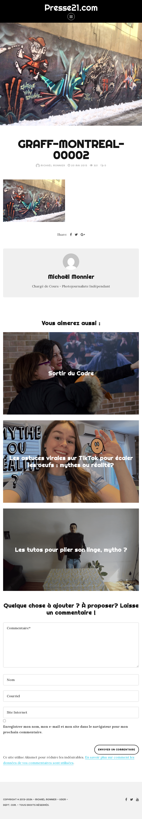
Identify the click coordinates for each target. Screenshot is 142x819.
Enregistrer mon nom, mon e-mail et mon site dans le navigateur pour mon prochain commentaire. (65, 729)
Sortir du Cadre (71, 373)
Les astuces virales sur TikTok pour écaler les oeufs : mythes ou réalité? (71, 462)
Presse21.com (71, 7)
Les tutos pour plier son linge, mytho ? (71, 549)
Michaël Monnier (50, 165)
